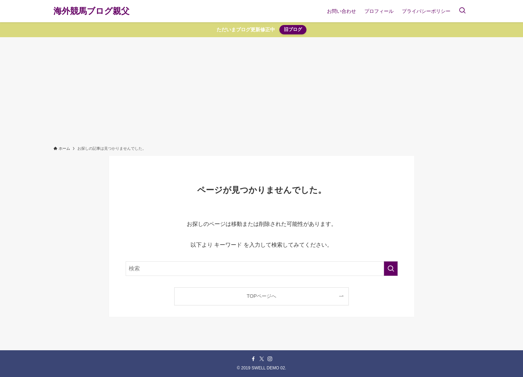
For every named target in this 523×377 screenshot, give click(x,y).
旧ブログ (293, 29)
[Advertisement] (261, 89)
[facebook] (253, 359)
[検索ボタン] (462, 11)
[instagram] (270, 359)
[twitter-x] (262, 359)
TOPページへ (261, 296)
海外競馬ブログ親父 (91, 11)
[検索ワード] (262, 268)
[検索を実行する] (391, 268)
